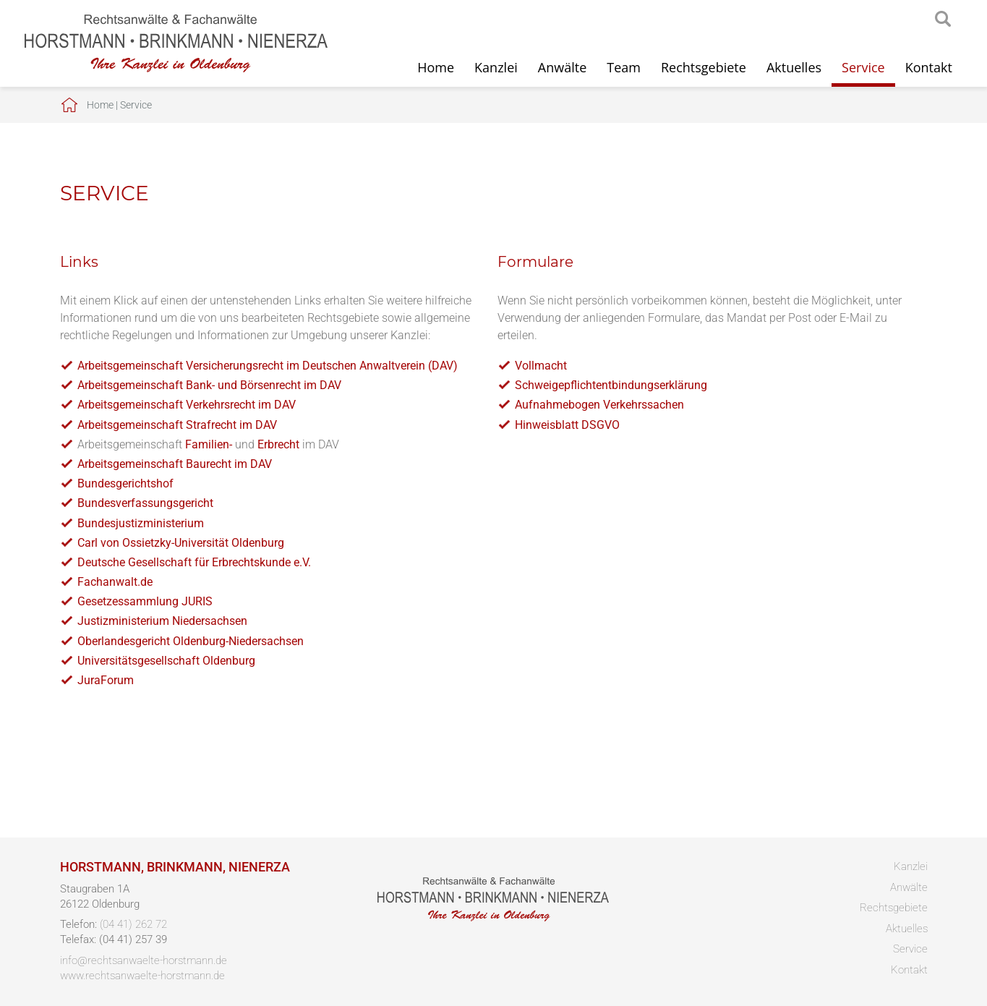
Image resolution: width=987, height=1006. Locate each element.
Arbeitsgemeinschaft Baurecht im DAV (174, 464)
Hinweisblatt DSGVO (567, 425)
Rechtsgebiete (703, 67)
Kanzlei (496, 67)
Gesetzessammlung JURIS (145, 601)
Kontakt (928, 67)
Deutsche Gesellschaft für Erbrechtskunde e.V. (194, 562)
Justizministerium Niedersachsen (162, 621)
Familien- (208, 444)
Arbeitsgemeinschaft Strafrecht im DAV (177, 425)
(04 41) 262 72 (133, 924)
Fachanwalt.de (115, 582)
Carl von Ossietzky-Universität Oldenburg (180, 543)
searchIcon (943, 19)
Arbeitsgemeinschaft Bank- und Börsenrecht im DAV (209, 385)
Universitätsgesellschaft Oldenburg (166, 661)
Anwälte (562, 67)
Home (435, 67)
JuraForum (105, 680)
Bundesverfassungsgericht (145, 503)
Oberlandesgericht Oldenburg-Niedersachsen (190, 641)
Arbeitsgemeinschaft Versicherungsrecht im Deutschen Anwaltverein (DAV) (267, 365)
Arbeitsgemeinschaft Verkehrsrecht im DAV (186, 405)
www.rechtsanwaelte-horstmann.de (142, 975)
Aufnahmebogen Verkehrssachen (599, 405)
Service (863, 67)
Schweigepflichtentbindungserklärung (611, 385)
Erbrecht (278, 444)
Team (624, 67)
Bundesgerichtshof (125, 483)
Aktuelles (793, 67)
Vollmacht (541, 365)
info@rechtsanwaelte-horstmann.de (143, 960)
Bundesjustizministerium (140, 523)
